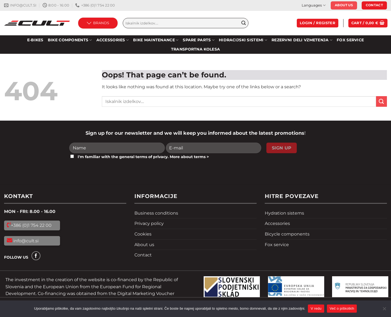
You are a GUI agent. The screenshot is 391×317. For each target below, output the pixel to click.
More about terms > (189, 156)
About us (144, 244)
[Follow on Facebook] (35, 255)
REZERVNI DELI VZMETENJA (302, 40)
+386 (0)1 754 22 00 (31, 225)
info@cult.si (25, 240)
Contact (143, 255)
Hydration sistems (284, 213)
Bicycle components (287, 234)
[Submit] (243, 23)
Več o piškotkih (342, 308)
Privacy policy (149, 223)
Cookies (143, 234)
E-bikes (35, 39)
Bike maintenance (155, 40)
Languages (313, 5)
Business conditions (156, 213)
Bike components (70, 40)
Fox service (350, 39)
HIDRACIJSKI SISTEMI (243, 40)
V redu (316, 308)
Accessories (112, 40)
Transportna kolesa (195, 49)
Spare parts (199, 40)
